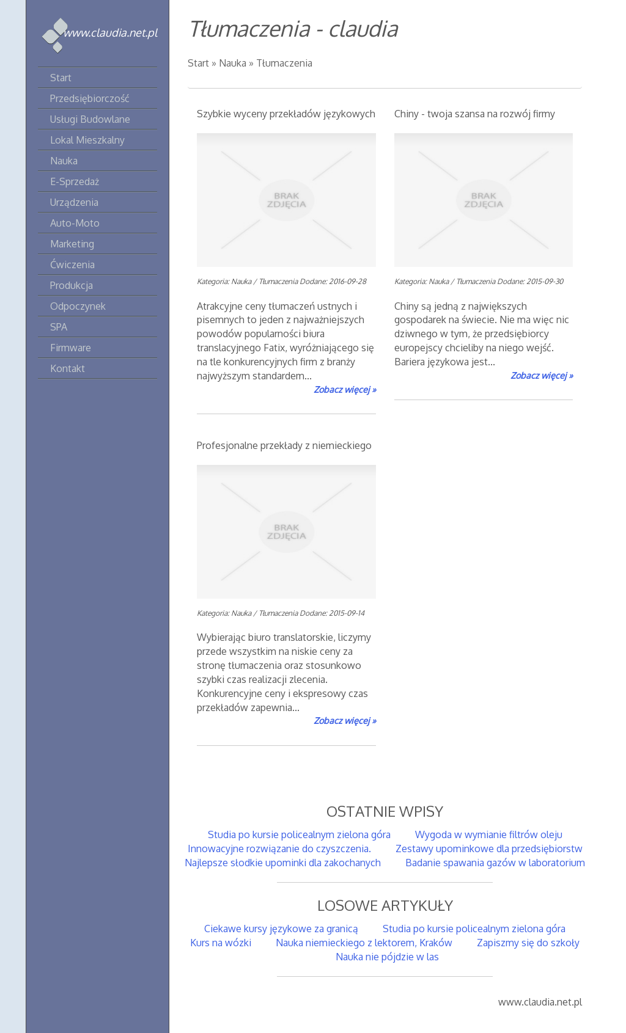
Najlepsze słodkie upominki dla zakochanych (283, 862)
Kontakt (67, 368)
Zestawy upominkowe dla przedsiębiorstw (489, 848)
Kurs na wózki (220, 942)
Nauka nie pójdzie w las (385, 957)
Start (198, 63)
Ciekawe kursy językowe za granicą (281, 928)
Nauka (232, 63)
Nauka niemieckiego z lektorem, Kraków (364, 942)
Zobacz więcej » (345, 389)
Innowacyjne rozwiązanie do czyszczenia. (279, 848)
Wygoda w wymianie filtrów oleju (488, 834)
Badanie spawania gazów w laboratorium (495, 862)
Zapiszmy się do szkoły (528, 942)
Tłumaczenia (284, 63)
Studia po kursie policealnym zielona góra (299, 834)
